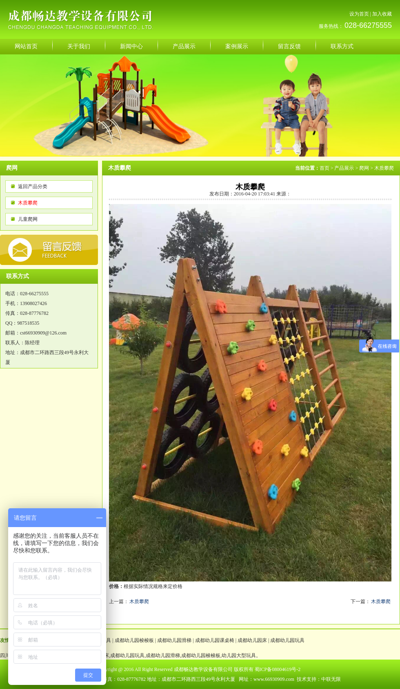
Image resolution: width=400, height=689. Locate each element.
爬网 (364, 168)
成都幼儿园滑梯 (174, 640)
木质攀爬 (28, 203)
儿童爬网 (28, 219)
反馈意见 (49, 250)
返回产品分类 (32, 186)
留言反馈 (289, 46)
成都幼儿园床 (252, 640)
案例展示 (236, 46)
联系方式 (342, 46)
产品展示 (184, 46)
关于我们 (78, 46)
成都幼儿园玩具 (287, 640)
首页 (324, 168)
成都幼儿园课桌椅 (214, 640)
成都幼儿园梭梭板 (134, 640)
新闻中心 (131, 46)
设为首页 (359, 14)
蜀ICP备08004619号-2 (278, 669)
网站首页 (26, 46)
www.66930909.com (273, 679)
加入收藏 (382, 14)
